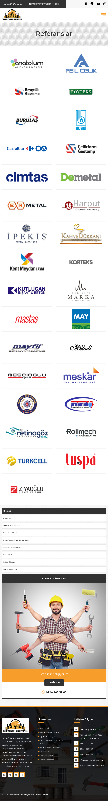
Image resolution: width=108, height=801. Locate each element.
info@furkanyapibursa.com (44, 4)
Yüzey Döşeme (9, 562)
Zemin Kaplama (10, 569)
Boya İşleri (7, 518)
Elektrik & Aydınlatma (11, 525)
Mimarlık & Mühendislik (12, 547)
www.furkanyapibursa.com (89, 765)
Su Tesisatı (8, 554)
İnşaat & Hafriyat (10, 533)
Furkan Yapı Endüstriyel (87, 729)
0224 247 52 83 (13, 4)
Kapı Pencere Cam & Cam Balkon (16, 540)
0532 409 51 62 (83, 749)
